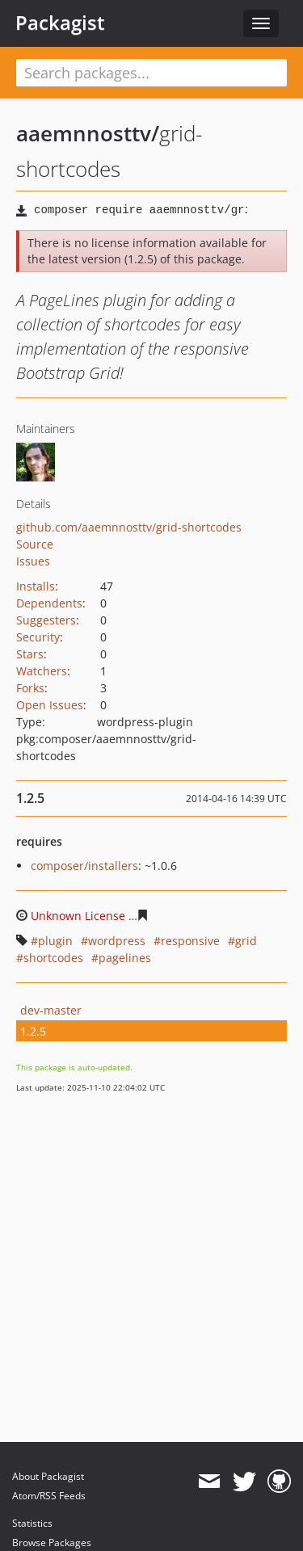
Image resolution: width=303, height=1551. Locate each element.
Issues (33, 561)
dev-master (51, 1010)
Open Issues (49, 704)
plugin (55, 940)
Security (38, 637)
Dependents (49, 603)
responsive (190, 940)
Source (34, 544)
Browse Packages (51, 1542)
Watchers (41, 671)
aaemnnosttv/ (87, 133)
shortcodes (53, 957)
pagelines (125, 957)
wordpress (116, 940)
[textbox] (151, 72)
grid (246, 940)
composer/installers (84, 865)
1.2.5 (33, 1031)
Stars (30, 654)
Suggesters (46, 620)
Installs (35, 586)
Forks (30, 688)
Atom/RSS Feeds (49, 1496)
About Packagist (48, 1476)
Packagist (60, 23)
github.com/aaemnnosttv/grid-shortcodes (129, 527)
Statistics (32, 1523)
